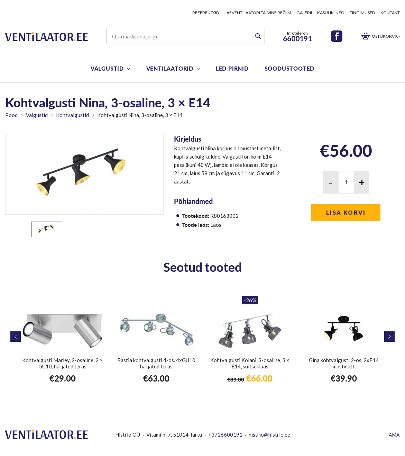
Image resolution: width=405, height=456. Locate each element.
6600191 (297, 38)
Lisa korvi (346, 212)
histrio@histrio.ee (269, 434)
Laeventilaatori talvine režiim (257, 12)
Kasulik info (330, 12)
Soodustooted (290, 68)
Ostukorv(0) (386, 36)
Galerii (304, 12)
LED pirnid (232, 68)
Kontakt (390, 12)
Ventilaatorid (169, 68)
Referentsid (205, 12)
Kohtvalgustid (72, 115)
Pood (11, 115)
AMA (394, 435)
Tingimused (362, 12)
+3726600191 (225, 434)
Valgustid (107, 68)
